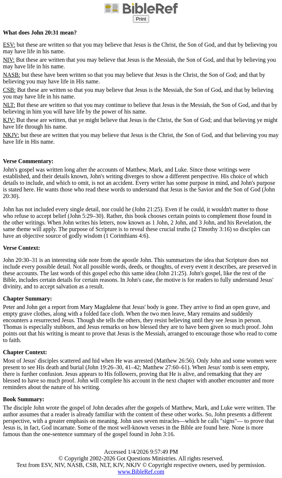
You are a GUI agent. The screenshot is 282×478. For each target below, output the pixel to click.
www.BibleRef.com (141, 471)
